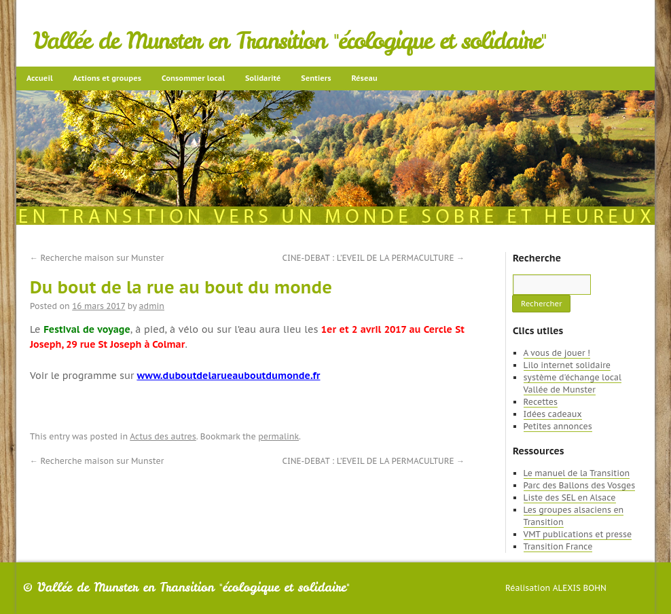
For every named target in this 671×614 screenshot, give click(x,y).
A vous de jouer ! (557, 353)
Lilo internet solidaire (567, 365)
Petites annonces (558, 426)
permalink (278, 436)
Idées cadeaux (553, 414)
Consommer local (193, 78)
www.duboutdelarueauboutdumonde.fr (228, 375)
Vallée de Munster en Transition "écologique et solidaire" (289, 40)
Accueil (39, 78)
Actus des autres (163, 436)
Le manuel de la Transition (577, 473)
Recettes (541, 402)
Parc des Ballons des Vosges (580, 485)
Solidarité (262, 78)
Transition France (558, 546)
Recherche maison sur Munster (97, 258)
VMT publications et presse (578, 534)
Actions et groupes (107, 78)
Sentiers (316, 78)
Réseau (364, 78)
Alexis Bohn (579, 588)
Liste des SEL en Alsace (570, 497)
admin (151, 306)
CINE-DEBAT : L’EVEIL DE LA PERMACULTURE (373, 258)
